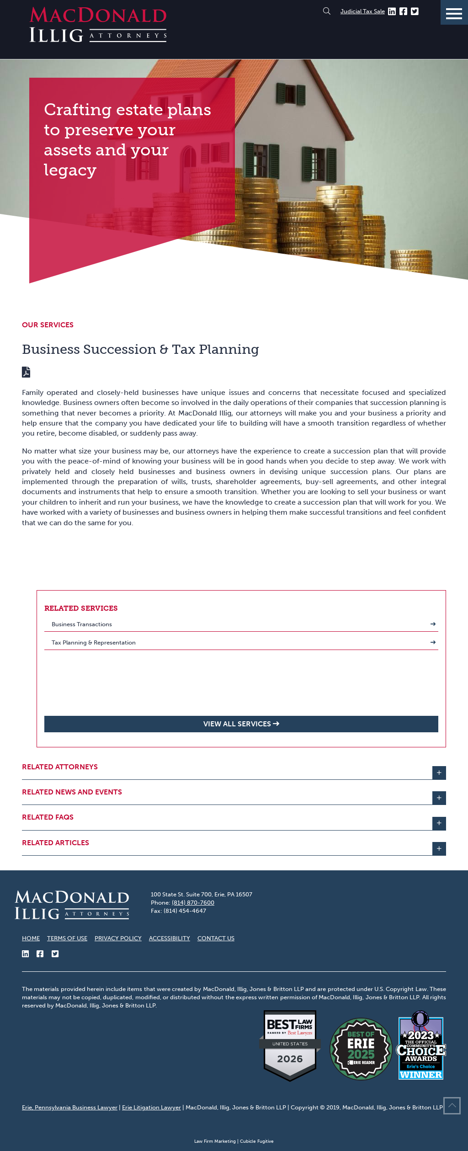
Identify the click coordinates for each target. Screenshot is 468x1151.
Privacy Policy (118, 938)
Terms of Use (67, 938)
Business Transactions (82, 624)
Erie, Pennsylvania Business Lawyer (69, 1107)
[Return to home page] (97, 39)
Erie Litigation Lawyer (151, 1107)
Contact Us (215, 938)
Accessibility (169, 938)
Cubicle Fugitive (257, 1141)
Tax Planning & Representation (94, 642)
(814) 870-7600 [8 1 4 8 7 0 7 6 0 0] (193, 902)
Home (31, 938)
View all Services (237, 723)
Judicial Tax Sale (362, 11)
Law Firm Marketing (215, 1141)
